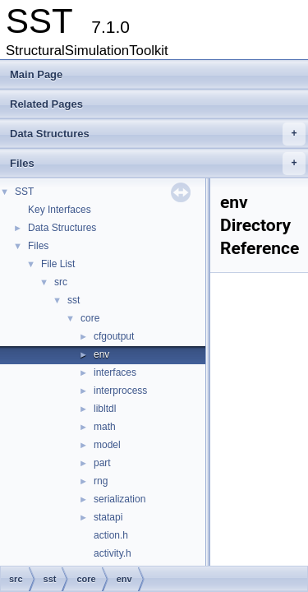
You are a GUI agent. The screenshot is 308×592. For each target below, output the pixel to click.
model (107, 445)
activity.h (112, 553)
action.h (111, 535)
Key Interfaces (59, 209)
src (60, 282)
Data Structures (158, 134)
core (89, 318)
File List (58, 264)
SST (24, 191)
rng (101, 481)
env (101, 354)
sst (73, 300)
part (102, 463)
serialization (119, 499)
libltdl (105, 408)
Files (158, 163)
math (105, 426)
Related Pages (46, 104)
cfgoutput (114, 336)
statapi (108, 517)
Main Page (36, 74)
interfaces (115, 372)
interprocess (120, 390)
